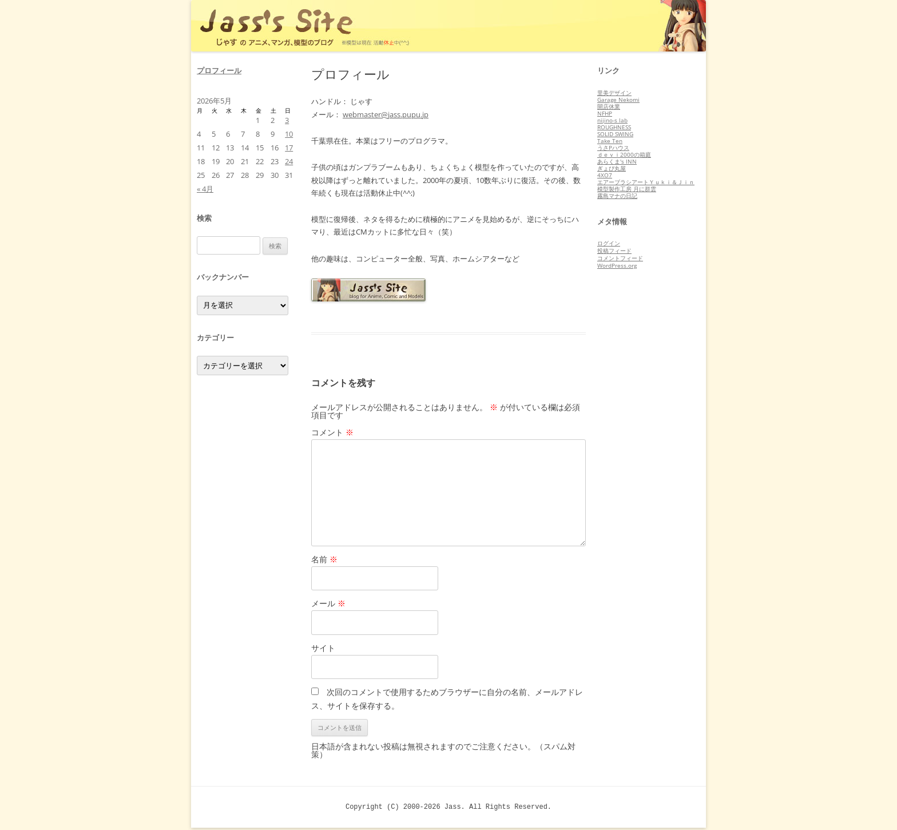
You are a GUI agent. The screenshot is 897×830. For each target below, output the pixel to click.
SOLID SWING (615, 134)
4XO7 (604, 175)
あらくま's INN (617, 161)
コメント (332, 432)
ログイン (608, 243)
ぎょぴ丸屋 (611, 168)
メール (328, 603)
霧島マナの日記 (617, 196)
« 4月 (205, 189)
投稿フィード (614, 251)
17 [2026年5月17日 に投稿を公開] (289, 147)
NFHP (604, 113)
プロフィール (219, 70)
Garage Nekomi (618, 100)
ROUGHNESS (614, 127)
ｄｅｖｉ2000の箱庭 (624, 154)
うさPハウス (613, 148)
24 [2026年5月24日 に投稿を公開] (289, 161)
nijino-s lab (612, 120)
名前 (324, 559)
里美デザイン (614, 93)
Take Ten (609, 141)
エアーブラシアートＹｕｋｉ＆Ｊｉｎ (645, 182)
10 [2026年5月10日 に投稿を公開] (289, 134)
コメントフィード (620, 258)
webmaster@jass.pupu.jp (385, 114)
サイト (323, 647)
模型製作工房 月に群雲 (626, 189)
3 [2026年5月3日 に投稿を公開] (287, 120)
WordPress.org (617, 265)
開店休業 (608, 106)
